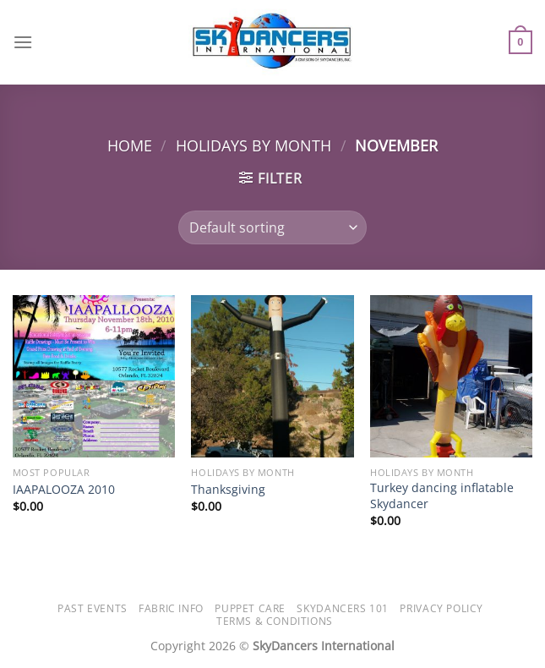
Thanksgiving (228, 489)
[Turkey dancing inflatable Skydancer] (451, 376)
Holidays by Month (253, 145)
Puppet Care (250, 608)
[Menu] (23, 42)
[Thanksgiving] (272, 376)
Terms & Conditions (274, 621)
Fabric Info (171, 608)
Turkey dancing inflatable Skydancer (442, 496)
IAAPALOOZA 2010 (64, 489)
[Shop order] (272, 227)
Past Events (92, 608)
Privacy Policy (441, 608)
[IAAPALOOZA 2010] (94, 376)
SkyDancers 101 (343, 608)
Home (129, 145)
